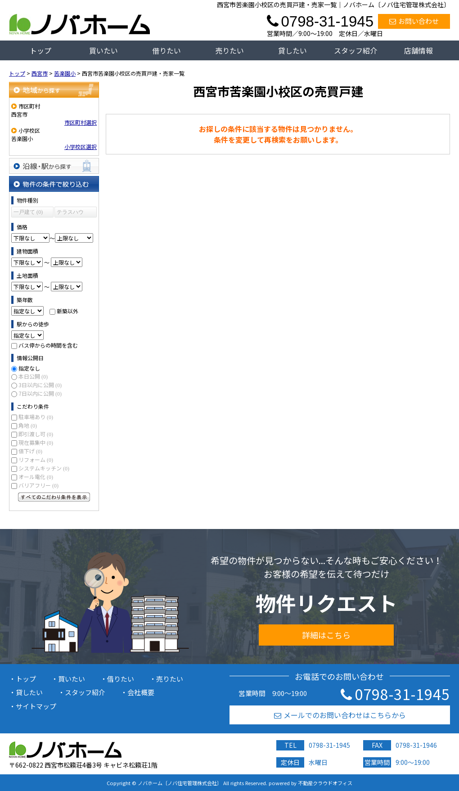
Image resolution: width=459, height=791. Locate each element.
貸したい (292, 50)
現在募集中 (35, 442)
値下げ (30, 451)
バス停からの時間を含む (48, 345)
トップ (40, 50)
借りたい (166, 50)
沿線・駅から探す (54, 166)
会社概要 (140, 692)
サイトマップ (36, 706)
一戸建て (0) (28, 212)
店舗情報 (418, 50)
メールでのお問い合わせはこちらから (340, 715)
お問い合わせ (414, 21)
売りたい (229, 50)
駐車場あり (35, 416)
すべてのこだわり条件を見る (54, 497)
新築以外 (67, 311)
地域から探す (54, 90)
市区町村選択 (80, 122)
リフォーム (35, 459)
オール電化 (35, 476)
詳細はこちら (326, 635)
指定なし (29, 368)
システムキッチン (43, 468)
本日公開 (33, 376)
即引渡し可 (35, 434)
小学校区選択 (80, 146)
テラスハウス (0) (70, 213)
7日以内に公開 (40, 393)
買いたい (103, 50)
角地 (27, 425)
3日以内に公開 (40, 385)
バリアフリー (38, 485)
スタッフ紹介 (355, 50)
